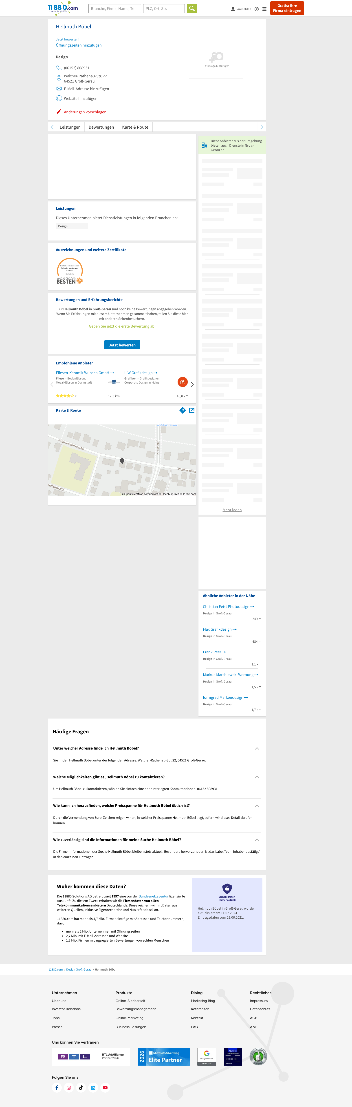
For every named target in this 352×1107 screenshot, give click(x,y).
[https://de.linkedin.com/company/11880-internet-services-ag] (93, 1088)
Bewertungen (101, 127)
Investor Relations (66, 1009)
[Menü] (266, 8)
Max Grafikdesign (217, 629)
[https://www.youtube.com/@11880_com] (105, 1088)
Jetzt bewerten (122, 345)
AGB (253, 1018)
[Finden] (192, 8)
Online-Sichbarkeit (130, 1001)
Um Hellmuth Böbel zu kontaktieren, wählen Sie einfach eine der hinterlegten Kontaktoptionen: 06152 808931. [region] (135, 788)
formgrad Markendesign (223, 697)
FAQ (194, 1027)
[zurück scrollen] (52, 127)
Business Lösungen (131, 1027)
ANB (253, 1027)
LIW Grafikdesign (138, 372)
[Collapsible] (257, 748)
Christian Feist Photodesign (226, 606)
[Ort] (164, 8)
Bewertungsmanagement (136, 1009)
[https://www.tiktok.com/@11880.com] (81, 1088)
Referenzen (200, 1009)
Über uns (59, 1001)
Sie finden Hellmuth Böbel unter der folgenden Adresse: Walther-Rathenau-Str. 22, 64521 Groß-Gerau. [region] (129, 760)
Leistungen (70, 127)
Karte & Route (135, 127)
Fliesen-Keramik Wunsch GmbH (82, 372)
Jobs (55, 1018)
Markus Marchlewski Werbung (228, 674)
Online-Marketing (129, 1018)
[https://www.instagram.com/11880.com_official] (69, 1088)
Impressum (259, 1001)
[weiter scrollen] (262, 127)
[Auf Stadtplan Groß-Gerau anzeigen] (191, 409)
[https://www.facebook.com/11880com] (57, 1088)
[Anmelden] (243, 8)
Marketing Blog (203, 1001)
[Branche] (114, 8)
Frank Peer (212, 651)
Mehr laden (232, 509)
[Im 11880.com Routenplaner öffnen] (182, 409)
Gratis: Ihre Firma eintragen (287, 8)
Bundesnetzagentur (154, 896)
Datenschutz (260, 1009)
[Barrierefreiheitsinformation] (258, 8)
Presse (57, 1027)
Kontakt (197, 1018)
